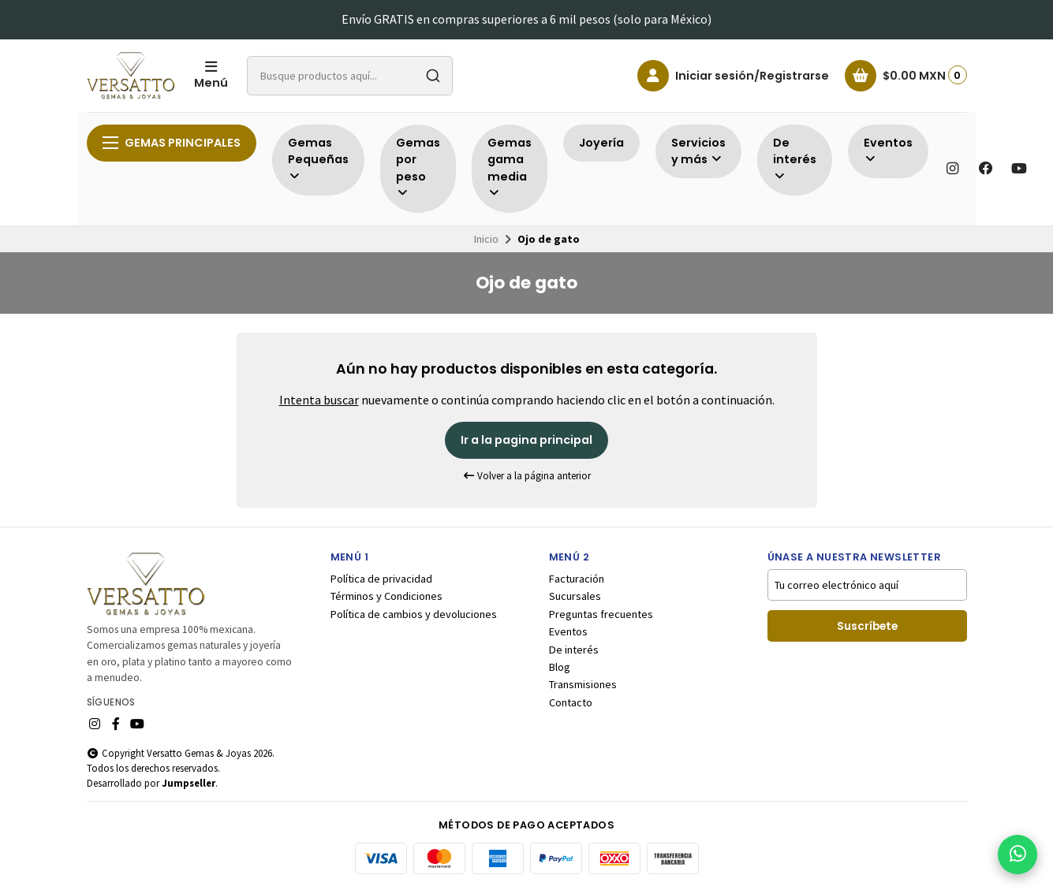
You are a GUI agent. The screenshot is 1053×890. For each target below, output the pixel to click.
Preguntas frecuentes (601, 614)
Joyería (601, 143)
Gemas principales (172, 143)
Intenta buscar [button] (319, 400)
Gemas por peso (418, 167)
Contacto (570, 702)
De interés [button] (794, 159)
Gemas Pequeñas (318, 159)
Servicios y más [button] (698, 151)
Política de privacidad (381, 578)
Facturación (576, 578)
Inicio (486, 239)
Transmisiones (583, 684)
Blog (559, 666)
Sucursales (575, 595)
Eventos (568, 631)
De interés (574, 649)
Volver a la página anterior (527, 475)
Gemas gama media (509, 167)
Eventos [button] (888, 150)
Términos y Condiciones (386, 595)
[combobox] (350, 75)
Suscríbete (867, 626)
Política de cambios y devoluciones (413, 614)
